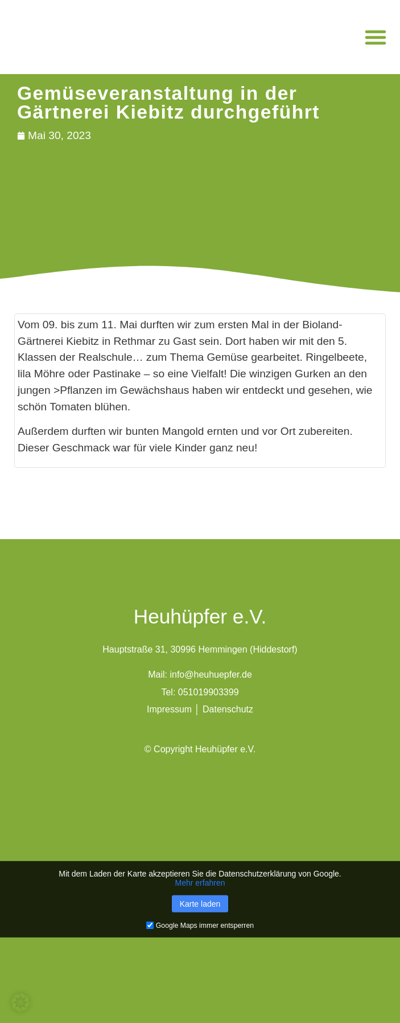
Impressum (169, 709)
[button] (375, 37)
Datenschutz (228, 709)
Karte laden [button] (200, 903)
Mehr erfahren (200, 882)
